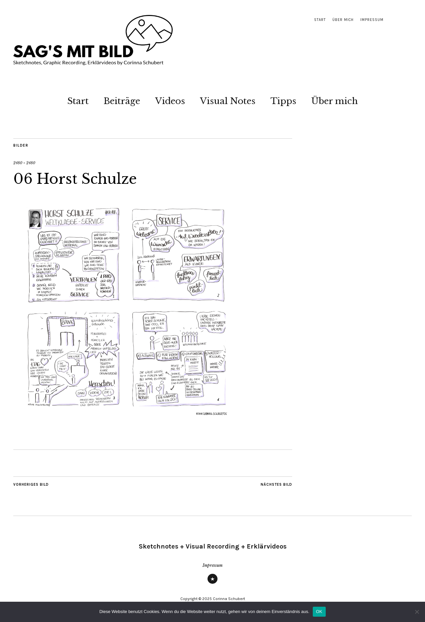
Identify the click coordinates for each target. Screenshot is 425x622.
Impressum (371, 20)
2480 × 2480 (24, 163)
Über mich (343, 20)
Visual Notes (227, 101)
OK (319, 611)
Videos (170, 101)
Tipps (283, 101)
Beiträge (122, 101)
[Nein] (416, 611)
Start (320, 20)
